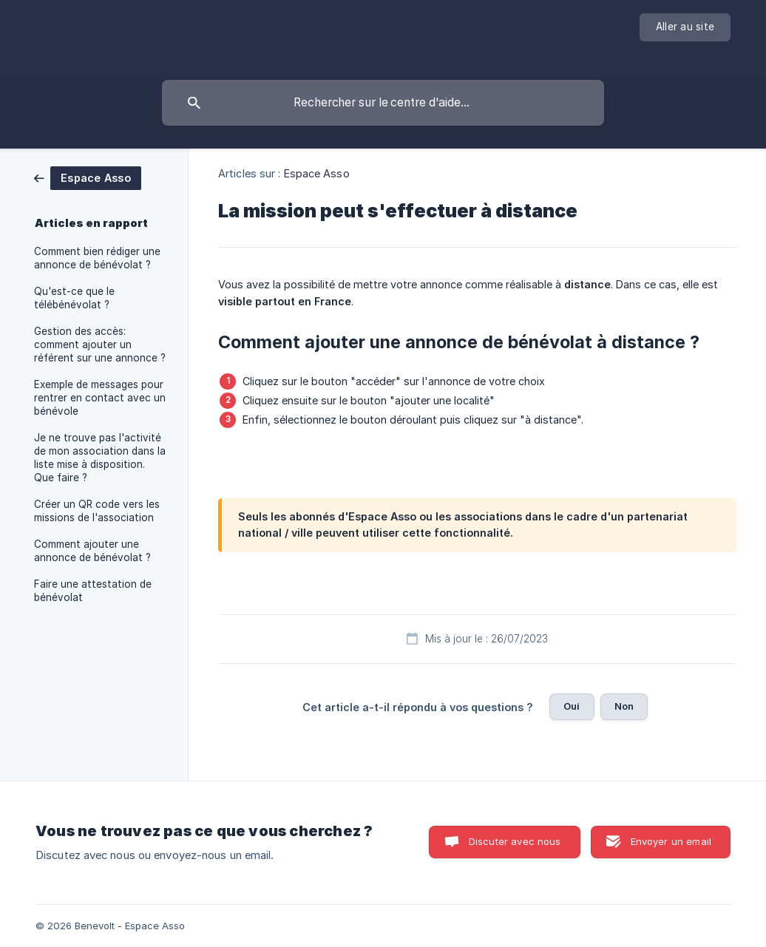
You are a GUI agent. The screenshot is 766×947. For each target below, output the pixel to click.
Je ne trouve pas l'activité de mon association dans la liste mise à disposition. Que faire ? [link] (100, 457)
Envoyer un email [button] (671, 841)
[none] (685, 27)
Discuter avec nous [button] (515, 841)
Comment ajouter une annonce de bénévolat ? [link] (92, 550)
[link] (87, 177)
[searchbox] (383, 103)
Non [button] (624, 706)
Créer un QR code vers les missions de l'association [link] (97, 510)
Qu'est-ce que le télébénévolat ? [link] (74, 297)
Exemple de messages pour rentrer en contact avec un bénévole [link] (100, 398)
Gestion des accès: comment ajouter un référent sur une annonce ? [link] (100, 344)
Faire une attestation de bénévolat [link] (93, 590)
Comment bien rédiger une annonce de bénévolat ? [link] (97, 258)
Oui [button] (571, 706)
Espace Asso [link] (317, 173)
